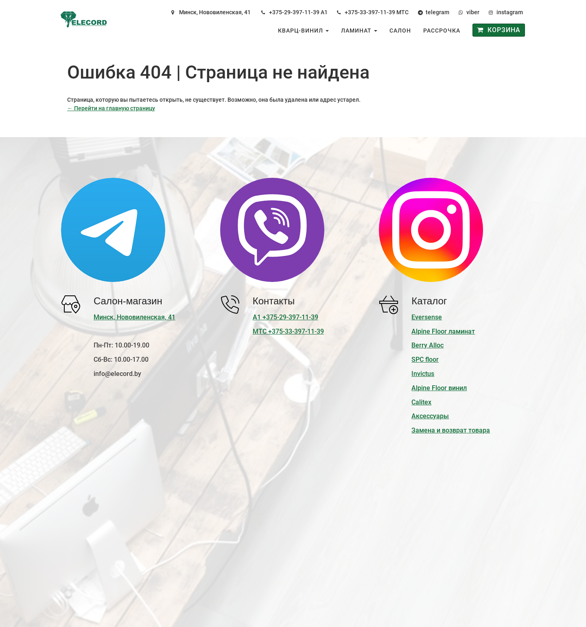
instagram (509, 12)
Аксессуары (430, 416)
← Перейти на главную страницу (111, 108)
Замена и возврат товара (450, 430)
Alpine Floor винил (439, 388)
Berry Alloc (427, 345)
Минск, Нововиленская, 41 (215, 12)
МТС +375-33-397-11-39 (288, 331)
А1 (324, 12)
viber (472, 12)
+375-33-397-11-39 (370, 12)
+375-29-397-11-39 (294, 12)
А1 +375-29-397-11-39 (285, 317)
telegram (437, 12)
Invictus (422, 374)
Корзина (498, 30)
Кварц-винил (303, 30)
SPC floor (425, 359)
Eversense (426, 317)
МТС (402, 12)
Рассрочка (441, 30)
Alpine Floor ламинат (443, 331)
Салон (400, 30)
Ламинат (359, 30)
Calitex (421, 402)
